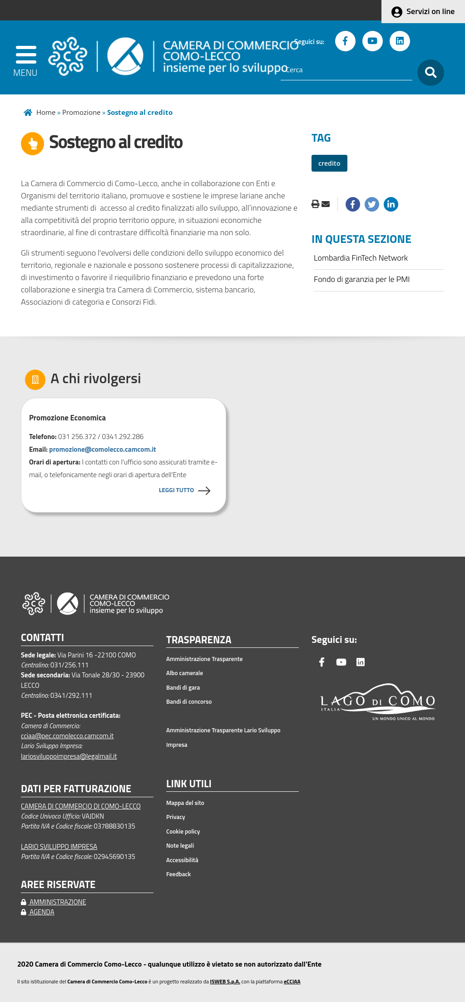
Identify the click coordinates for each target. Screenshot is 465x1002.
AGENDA (37, 912)
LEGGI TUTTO (176, 489)
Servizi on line (430, 11)
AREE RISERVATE (58, 884)
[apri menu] (27, 57)
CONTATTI (42, 637)
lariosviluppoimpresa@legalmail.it (69, 756)
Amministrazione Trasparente (204, 658)
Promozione (81, 112)
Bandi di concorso (189, 701)
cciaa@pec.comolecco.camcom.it (67, 736)
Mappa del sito (185, 802)
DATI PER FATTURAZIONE (76, 788)
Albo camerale (184, 672)
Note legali (180, 845)
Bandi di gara (183, 687)
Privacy (175, 816)
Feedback (178, 874)
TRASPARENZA (199, 640)
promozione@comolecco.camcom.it (102, 449)
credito (329, 163)
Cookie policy (183, 831)
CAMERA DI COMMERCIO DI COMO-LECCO (81, 806)
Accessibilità (182, 859)
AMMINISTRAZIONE (53, 902)
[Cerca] (346, 69)
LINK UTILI (189, 784)
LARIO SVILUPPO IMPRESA (59, 846)
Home (45, 112)
